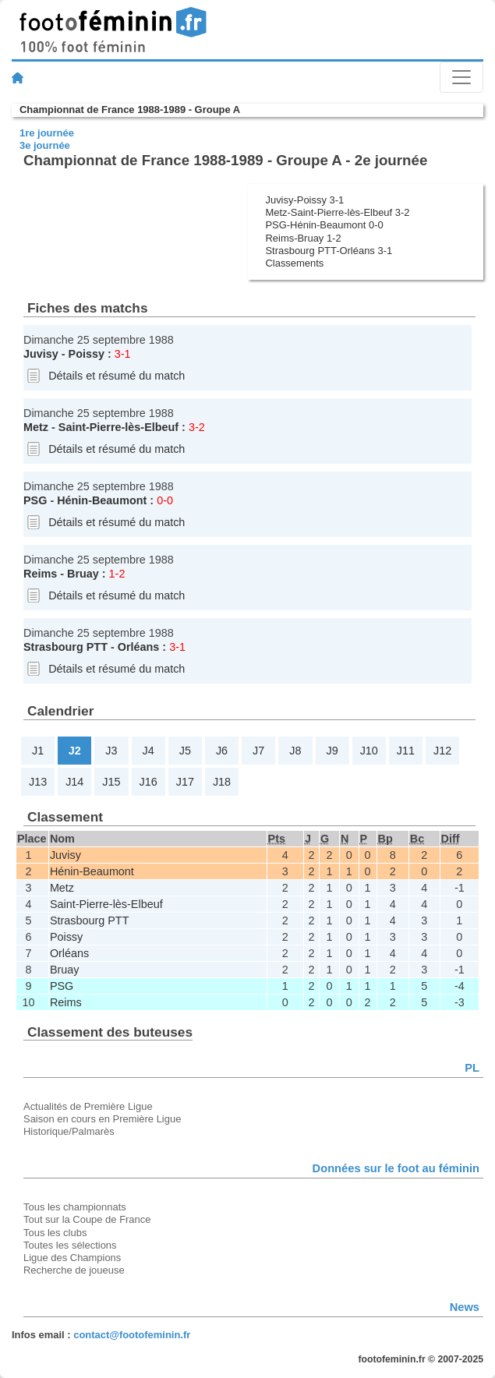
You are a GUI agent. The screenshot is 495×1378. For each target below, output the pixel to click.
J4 (148, 750)
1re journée (46, 133)
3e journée (44, 145)
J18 (222, 782)
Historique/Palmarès (69, 1131)
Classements (294, 263)
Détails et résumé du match (116, 375)
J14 (74, 782)
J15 (111, 782)
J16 (148, 782)
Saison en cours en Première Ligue (102, 1119)
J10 (369, 750)
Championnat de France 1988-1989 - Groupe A (129, 109)
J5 (185, 750)
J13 (38, 782)
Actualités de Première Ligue (88, 1106)
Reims (40, 573)
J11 (406, 750)
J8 (295, 750)
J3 (111, 750)
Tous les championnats (74, 1207)
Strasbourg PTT (65, 647)
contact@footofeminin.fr (131, 1335)
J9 (332, 750)
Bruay (83, 573)
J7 (258, 750)
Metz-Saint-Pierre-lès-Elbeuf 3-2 (337, 212)
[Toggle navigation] (461, 77)
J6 (222, 750)
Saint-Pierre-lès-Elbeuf (118, 427)
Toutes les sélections (70, 1245)
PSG (35, 500)
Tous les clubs (55, 1232)
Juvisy (40, 354)
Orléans (139, 647)
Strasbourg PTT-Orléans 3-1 (328, 250)
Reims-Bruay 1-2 (303, 238)
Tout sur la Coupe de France (86, 1219)
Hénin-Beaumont (102, 500)
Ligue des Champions (72, 1257)
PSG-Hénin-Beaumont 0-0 (324, 225)
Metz (35, 427)
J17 (185, 782)
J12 (442, 750)
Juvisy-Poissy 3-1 (304, 200)
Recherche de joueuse (74, 1270)
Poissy (86, 354)
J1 (38, 750)
